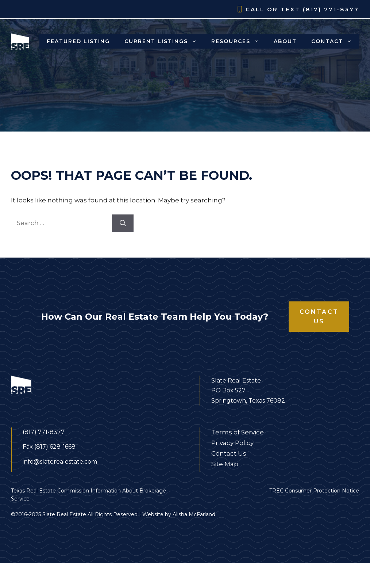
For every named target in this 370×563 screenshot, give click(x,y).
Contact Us (319, 316)
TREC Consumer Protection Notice (314, 490)
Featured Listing (78, 41)
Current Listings (164, 41)
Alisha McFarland (194, 514)
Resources (238, 41)
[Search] (123, 223)
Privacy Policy (232, 442)
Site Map (224, 464)
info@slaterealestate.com (60, 461)
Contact (335, 41)
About (285, 41)
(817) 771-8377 (331, 9)
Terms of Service (237, 432)
